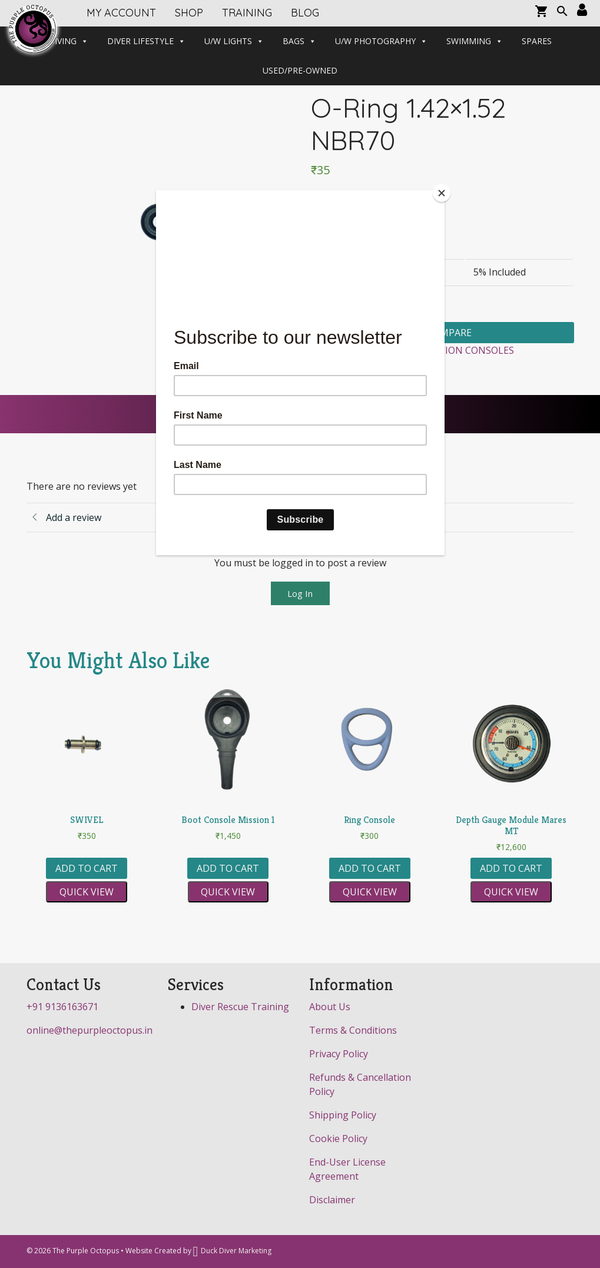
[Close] (441, 193)
